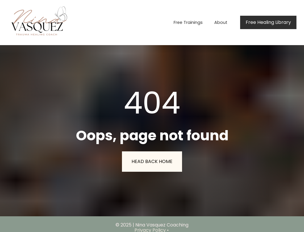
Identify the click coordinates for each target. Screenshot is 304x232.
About (220, 22)
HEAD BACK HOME (152, 158)
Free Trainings (188, 22)
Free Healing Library (268, 22)
